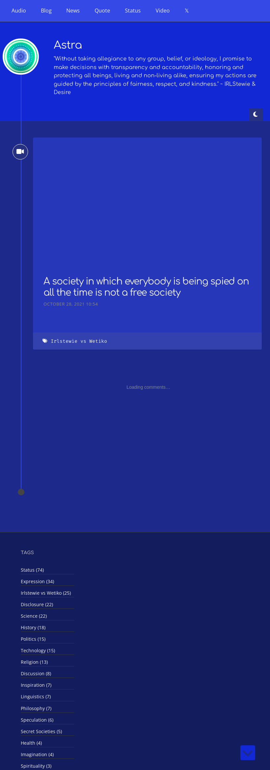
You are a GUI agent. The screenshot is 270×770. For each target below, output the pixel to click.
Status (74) (32, 570)
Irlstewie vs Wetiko (79, 341)
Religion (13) (34, 662)
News (73, 10)
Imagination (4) (37, 754)
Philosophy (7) (36, 708)
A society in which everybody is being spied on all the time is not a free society (146, 287)
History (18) (33, 627)
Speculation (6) (37, 720)
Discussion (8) (36, 673)
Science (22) (34, 616)
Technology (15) (38, 650)
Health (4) (31, 743)
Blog (46, 10)
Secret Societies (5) (41, 731)
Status (133, 10)
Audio (19, 10)
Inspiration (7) (36, 685)
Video (163, 10)
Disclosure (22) (37, 604)
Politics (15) (33, 639)
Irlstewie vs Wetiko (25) (46, 593)
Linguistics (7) (36, 696)
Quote (102, 10)
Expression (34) (37, 581)
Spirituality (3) (36, 766)
